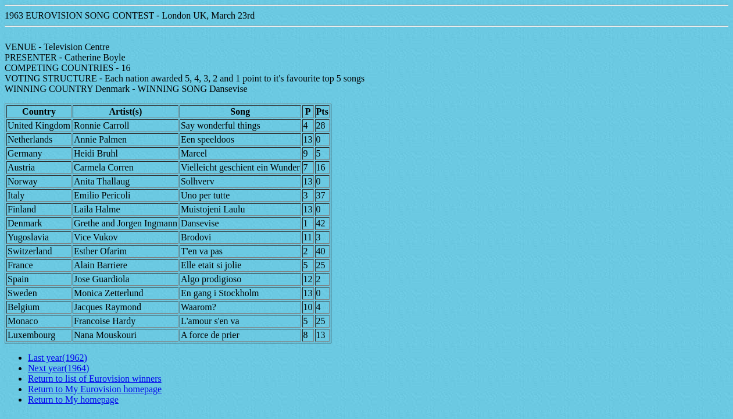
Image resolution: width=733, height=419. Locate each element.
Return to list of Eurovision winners (95, 379)
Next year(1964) (58, 368)
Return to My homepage (73, 399)
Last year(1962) (57, 358)
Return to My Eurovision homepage (95, 389)
